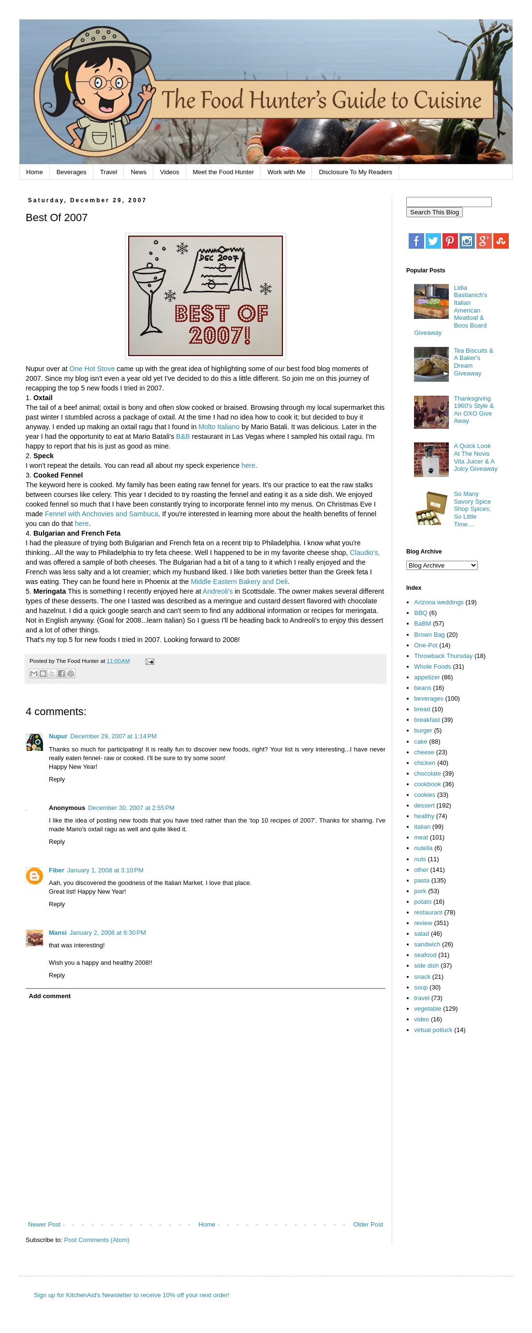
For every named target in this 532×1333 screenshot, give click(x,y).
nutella (423, 848)
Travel (109, 172)
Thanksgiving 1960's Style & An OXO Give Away (474, 410)
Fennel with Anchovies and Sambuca (101, 514)
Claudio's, (365, 552)
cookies (424, 794)
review (423, 923)
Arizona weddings (439, 602)
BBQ (420, 612)
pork (420, 891)
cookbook (427, 784)
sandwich (427, 944)
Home (34, 172)
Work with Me (286, 172)
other (421, 869)
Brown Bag (429, 634)
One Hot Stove (93, 369)
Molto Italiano (218, 427)
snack (422, 976)
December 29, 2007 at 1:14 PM (113, 736)
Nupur (58, 736)
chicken (424, 762)
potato (422, 901)
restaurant (428, 912)
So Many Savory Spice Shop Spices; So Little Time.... (472, 508)
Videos (169, 172)
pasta (421, 880)
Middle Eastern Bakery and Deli (239, 581)
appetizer (427, 677)
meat (421, 837)
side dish (426, 965)
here (248, 465)
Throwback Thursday (443, 655)
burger (423, 730)
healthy (424, 816)
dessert (424, 805)
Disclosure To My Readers (355, 172)
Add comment (50, 996)
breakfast (427, 719)
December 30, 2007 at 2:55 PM (131, 807)
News (139, 172)
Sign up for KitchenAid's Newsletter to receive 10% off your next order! (132, 1295)
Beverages (72, 172)
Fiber (56, 870)
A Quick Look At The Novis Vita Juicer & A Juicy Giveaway (475, 457)
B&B (183, 436)
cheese (424, 752)
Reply (57, 779)
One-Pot (425, 645)
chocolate (427, 773)
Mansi (58, 932)
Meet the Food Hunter (223, 172)
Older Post (368, 1224)
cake (420, 741)
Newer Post (44, 1224)
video (421, 1019)
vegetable (427, 1008)
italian (422, 826)
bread (422, 709)
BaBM (422, 623)
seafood (425, 955)
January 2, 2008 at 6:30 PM (108, 932)
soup (421, 987)
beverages (428, 698)
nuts (420, 859)
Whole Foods (432, 666)
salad (421, 933)
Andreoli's (218, 591)
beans (422, 687)
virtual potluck (433, 1029)
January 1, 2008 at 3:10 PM (105, 870)
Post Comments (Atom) (97, 1239)
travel (421, 998)
